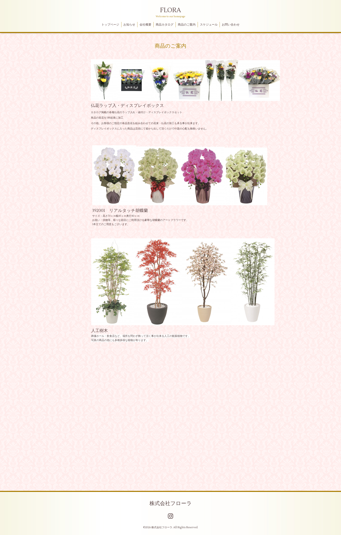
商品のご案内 (187, 25)
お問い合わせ (231, 25)
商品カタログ (164, 25)
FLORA (170, 10)
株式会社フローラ (170, 503)
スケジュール (209, 25)
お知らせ (129, 25)
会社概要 (145, 25)
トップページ (110, 25)
